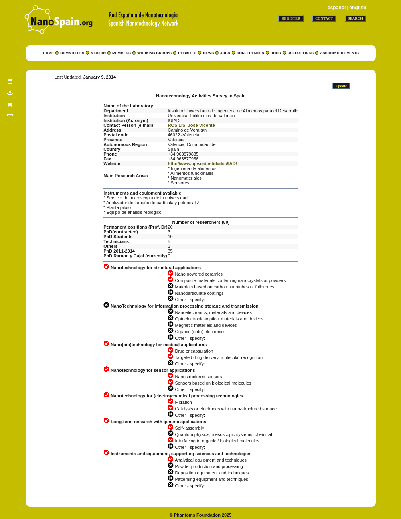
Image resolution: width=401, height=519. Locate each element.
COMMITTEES (72, 53)
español (337, 7)
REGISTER (187, 53)
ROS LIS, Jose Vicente (191, 125)
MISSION (98, 53)
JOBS (225, 53)
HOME (48, 53)
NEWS (208, 53)
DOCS (276, 53)
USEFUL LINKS (301, 53)
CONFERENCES (250, 53)
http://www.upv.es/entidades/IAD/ (202, 163)
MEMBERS (121, 53)
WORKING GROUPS (154, 53)
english (357, 7)
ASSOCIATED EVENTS (339, 53)
